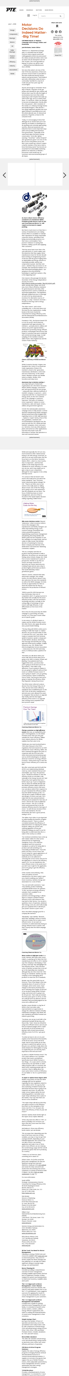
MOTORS (39, 10)
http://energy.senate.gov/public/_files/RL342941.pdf (38, 283)
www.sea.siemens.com (29, 1233)
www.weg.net (26, 1245)
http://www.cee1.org (28, 1193)
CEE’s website (42, 1165)
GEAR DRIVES (49, 10)
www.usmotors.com (28, 1209)
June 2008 (56, 39)
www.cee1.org (42, 1256)
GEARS (21, 10)
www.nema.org (26, 1223)
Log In (35, 15)
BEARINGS (29, 10)
